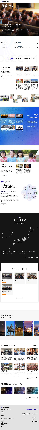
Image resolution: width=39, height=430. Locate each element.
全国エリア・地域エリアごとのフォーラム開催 (32, 371)
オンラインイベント (5, 251)
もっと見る (3, 47)
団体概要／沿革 (34, 419)
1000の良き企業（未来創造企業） (26, 414)
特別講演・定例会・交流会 (31, 356)
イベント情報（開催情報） (35, 413)
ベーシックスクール (4, 356)
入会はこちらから (32, 397)
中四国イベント (12, 253)
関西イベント (4, 253)
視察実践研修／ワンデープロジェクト (5, 371)
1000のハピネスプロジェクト (25, 416)
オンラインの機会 (17, 370)
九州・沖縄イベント (20, 253)
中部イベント (31, 251)
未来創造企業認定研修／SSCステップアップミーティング (19, 357)
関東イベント (23, 251)
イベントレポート (34, 414)
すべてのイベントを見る (19, 223)
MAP (2, 415)
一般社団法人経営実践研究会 (6, 1)
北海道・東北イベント (15, 251)
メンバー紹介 (33, 418)
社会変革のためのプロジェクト (26, 413)
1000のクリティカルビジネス (25, 415)
